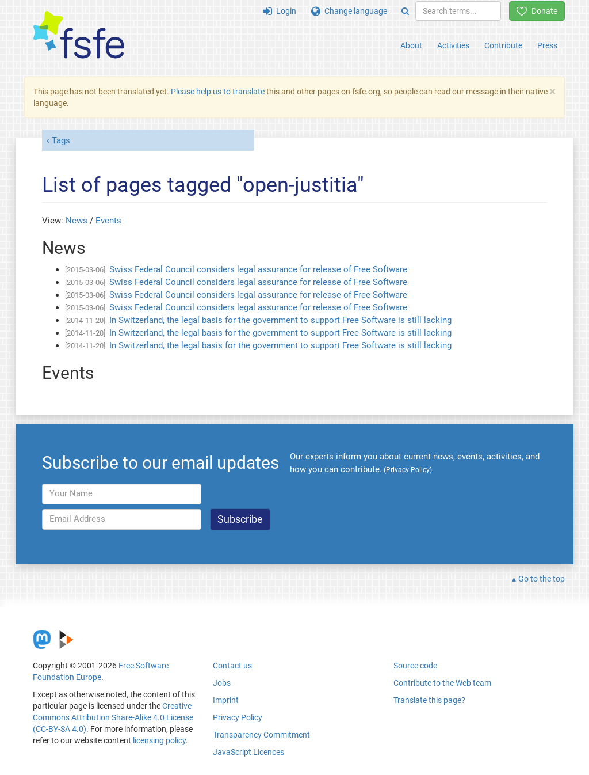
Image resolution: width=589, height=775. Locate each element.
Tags (61, 140)
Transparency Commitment (261, 734)
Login (279, 11)
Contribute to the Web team (442, 682)
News (76, 220)
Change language (349, 11)
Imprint (226, 700)
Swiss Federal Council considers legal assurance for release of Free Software (258, 269)
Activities (453, 45)
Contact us (232, 665)
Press (547, 45)
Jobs (222, 682)
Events (108, 220)
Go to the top (541, 578)
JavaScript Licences (248, 752)
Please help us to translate (218, 91)
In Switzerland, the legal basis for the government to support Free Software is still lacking (280, 320)
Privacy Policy (237, 717)
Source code (415, 665)
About (411, 45)
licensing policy (159, 740)
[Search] (405, 11)
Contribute (503, 45)
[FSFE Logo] (78, 35)
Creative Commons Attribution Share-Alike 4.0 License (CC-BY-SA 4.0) (113, 717)
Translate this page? (429, 700)
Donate (537, 11)
